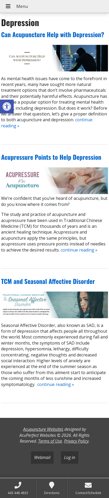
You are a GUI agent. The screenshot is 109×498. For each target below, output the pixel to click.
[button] (7, 106)
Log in (69, 457)
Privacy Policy (76, 441)
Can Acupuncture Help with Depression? (52, 34)
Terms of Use (50, 441)
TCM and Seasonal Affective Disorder (48, 281)
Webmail (42, 457)
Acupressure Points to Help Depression (51, 157)
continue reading (79, 250)
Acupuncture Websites (43, 429)
